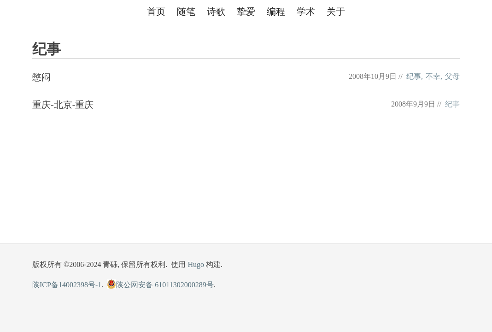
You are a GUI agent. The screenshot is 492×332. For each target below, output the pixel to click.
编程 (276, 11)
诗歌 (216, 11)
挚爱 (246, 11)
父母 (452, 76)
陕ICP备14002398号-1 (66, 285)
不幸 (433, 76)
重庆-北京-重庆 (63, 105)
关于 (336, 11)
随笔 (186, 11)
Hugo (195, 264)
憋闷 (41, 77)
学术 (306, 11)
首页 (156, 11)
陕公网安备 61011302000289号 (160, 285)
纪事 (413, 76)
